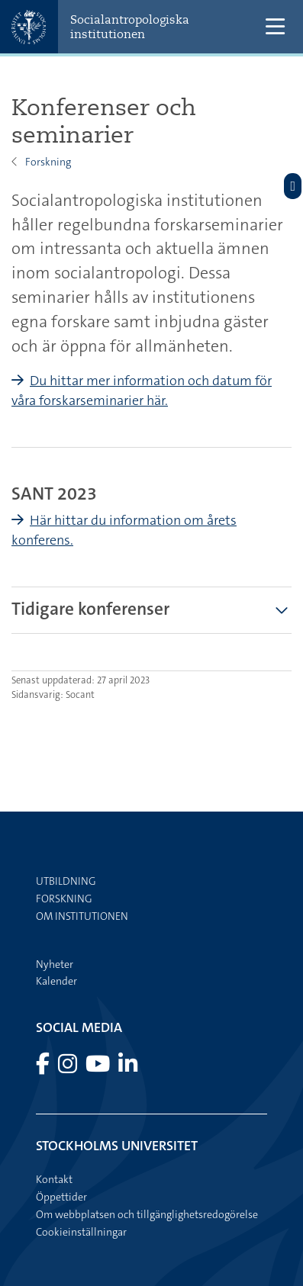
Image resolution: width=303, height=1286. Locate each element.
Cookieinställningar (81, 1232)
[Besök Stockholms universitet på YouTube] (98, 1068)
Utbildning (66, 881)
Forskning (48, 162)
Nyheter (54, 964)
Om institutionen (82, 916)
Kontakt (54, 1179)
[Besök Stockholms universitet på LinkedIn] (127, 1068)
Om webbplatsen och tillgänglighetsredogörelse (147, 1214)
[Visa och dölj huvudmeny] (275, 27)
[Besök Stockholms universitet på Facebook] (44, 1068)
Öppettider (61, 1197)
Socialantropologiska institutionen (129, 26)
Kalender (56, 981)
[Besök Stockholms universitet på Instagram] (68, 1068)
